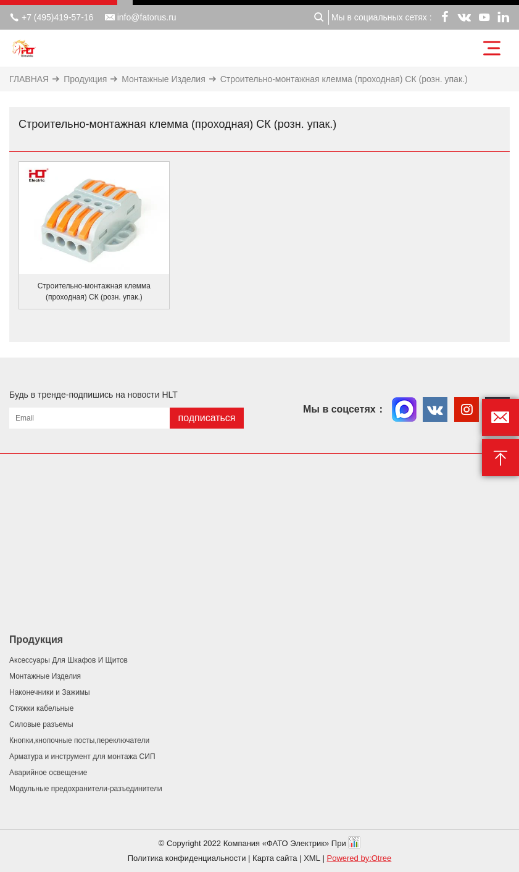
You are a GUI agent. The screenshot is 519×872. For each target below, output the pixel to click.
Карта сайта (274, 858)
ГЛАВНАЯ (29, 79)
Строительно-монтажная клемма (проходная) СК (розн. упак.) (344, 79)
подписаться (206, 418)
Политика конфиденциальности (187, 858)
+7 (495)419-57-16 (51, 17)
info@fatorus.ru (140, 17)
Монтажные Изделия (163, 79)
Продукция (85, 79)
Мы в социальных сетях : (381, 17)
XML (312, 858)
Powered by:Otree (359, 858)
